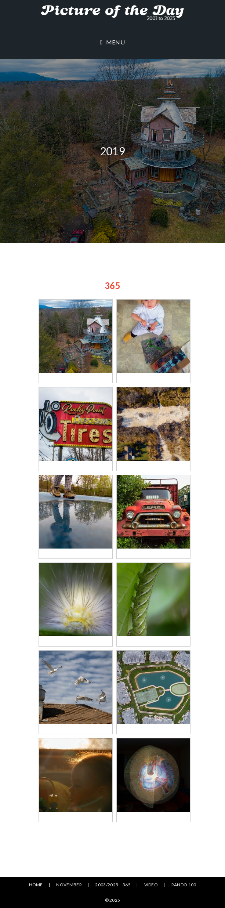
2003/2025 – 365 (113, 884)
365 (112, 285)
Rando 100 (183, 884)
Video (151, 884)
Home (36, 884)
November (68, 884)
